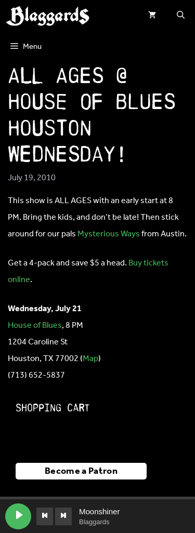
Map (90, 359)
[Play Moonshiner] (18, 516)
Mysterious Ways (108, 234)
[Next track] (63, 516)
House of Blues (35, 325)
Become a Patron (81, 471)
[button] (180, 15)
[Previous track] (44, 516)
